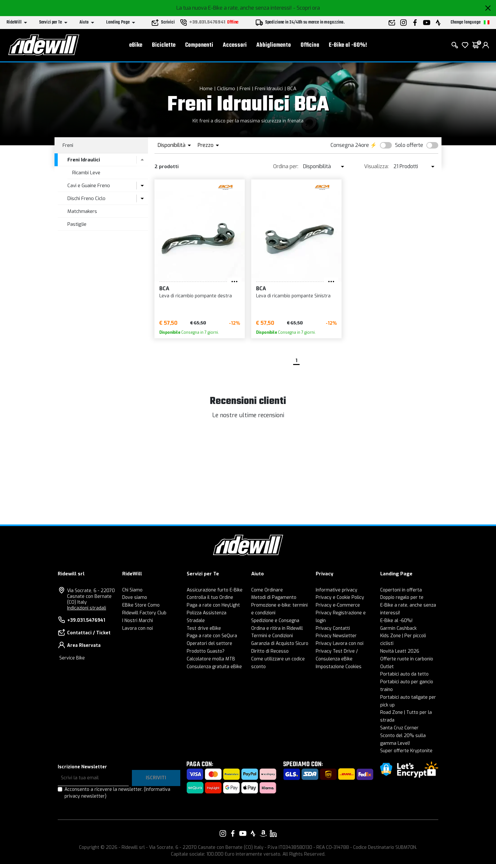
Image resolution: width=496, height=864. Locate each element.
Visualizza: (376, 166)
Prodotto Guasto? (205, 651)
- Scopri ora (306, 8)
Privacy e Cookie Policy (340, 597)
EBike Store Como (141, 605)
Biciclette (163, 45)
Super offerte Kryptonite (406, 751)
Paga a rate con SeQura (212, 636)
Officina (310, 45)
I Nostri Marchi (137, 621)
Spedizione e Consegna (275, 621)
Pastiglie (76, 224)
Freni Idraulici (269, 88)
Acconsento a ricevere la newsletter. (117, 792)
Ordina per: (285, 166)
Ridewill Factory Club (144, 613)
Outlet (387, 667)
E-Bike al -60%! (348, 45)
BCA (291, 88)
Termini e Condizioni (272, 636)
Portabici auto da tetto (404, 674)
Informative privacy (336, 590)
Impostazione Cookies (339, 667)
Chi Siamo (132, 590)
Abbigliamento (273, 45)
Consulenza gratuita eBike (214, 667)
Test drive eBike (204, 628)
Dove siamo (134, 597)
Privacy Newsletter (336, 636)
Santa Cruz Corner (399, 728)
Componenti (199, 45)
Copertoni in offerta (401, 590)
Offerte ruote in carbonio (406, 659)
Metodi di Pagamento (273, 597)
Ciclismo (226, 88)
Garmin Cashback (398, 628)
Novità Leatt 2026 (399, 651)
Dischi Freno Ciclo (86, 198)
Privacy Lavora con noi (339, 643)
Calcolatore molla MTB (211, 659)
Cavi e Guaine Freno (88, 185)
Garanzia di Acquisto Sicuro (279, 643)
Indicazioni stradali (86, 608)
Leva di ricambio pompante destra (195, 296)
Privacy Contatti (333, 628)
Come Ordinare (267, 590)
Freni (245, 88)
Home (206, 88)
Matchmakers (82, 211)
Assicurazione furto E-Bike (215, 590)
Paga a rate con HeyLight (213, 605)
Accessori (235, 45)
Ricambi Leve (86, 172)
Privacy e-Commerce (338, 605)
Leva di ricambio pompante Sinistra (293, 296)
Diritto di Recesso (270, 651)
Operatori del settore (209, 643)
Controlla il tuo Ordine (210, 597)
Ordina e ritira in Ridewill (277, 628)
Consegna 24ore (350, 145)
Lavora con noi (137, 628)
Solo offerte (409, 145)
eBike (135, 45)
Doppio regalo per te (401, 597)
